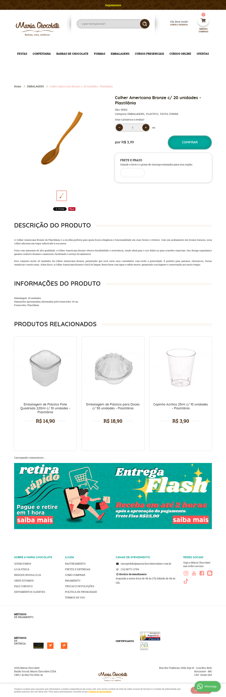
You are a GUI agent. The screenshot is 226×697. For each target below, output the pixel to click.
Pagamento (72, 580)
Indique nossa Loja (27, 575)
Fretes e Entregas (77, 569)
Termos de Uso (75, 597)
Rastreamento (75, 563)
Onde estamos (24, 580)
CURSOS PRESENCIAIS (149, 54)
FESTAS (22, 54)
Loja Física (21, 569)
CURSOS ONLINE (180, 54)
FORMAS (99, 54)
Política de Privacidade (81, 591)
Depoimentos (113, 5)
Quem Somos (22, 563)
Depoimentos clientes (29, 591)
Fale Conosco (23, 586)
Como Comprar (75, 575)
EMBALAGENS (120, 54)
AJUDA (69, 557)
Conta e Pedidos (176, 24)
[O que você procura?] (145, 24)
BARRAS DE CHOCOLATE (72, 54)
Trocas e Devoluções (79, 586)
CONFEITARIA (42, 54)
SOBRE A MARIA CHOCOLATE (33, 557)
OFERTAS (203, 54)
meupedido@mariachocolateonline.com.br (146, 563)
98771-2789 (130, 569)
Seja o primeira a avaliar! (129, 119)
